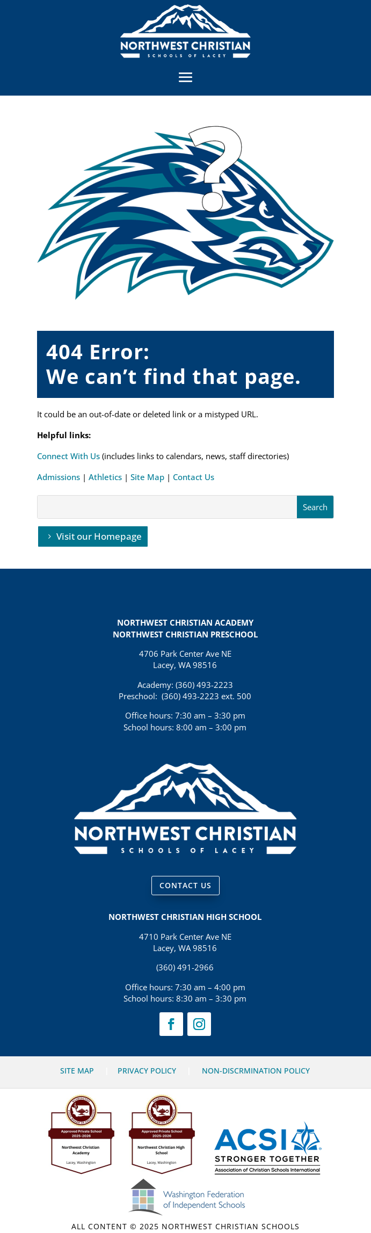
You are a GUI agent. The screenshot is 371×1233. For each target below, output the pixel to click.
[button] (186, 77)
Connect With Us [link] (68, 456)
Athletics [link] (105, 477)
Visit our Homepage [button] (99, 536)
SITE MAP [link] (77, 1070)
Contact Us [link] (193, 477)
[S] (167, 507)
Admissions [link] (58, 477)
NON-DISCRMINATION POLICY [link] (256, 1070)
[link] (185, 54)
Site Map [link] (147, 477)
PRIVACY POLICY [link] (147, 1070)
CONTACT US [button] (185, 885)
